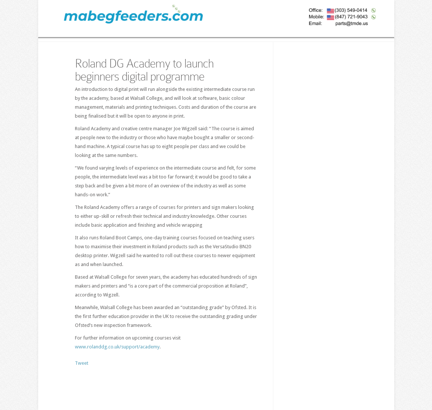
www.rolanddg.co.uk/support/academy (117, 347)
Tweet (81, 363)
